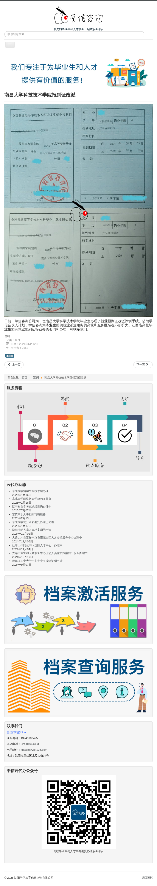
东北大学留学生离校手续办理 (30, 491)
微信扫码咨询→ (16, 732)
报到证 (9, 355)
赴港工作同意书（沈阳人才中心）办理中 (37, 545)
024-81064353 (30, 744)
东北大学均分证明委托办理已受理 (33, 522)
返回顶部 (147, 877)
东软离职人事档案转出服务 (29, 514)
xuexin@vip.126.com (34, 749)
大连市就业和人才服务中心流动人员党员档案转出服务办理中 (50, 553)
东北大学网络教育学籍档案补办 (31, 498)
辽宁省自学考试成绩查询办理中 (31, 506)
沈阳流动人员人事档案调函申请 (31, 529)
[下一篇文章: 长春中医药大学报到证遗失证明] (143, 364)
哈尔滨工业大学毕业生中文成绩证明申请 (37, 560)
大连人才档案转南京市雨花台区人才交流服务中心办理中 (47, 537)
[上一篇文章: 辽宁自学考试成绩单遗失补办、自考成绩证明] (14, 364)
